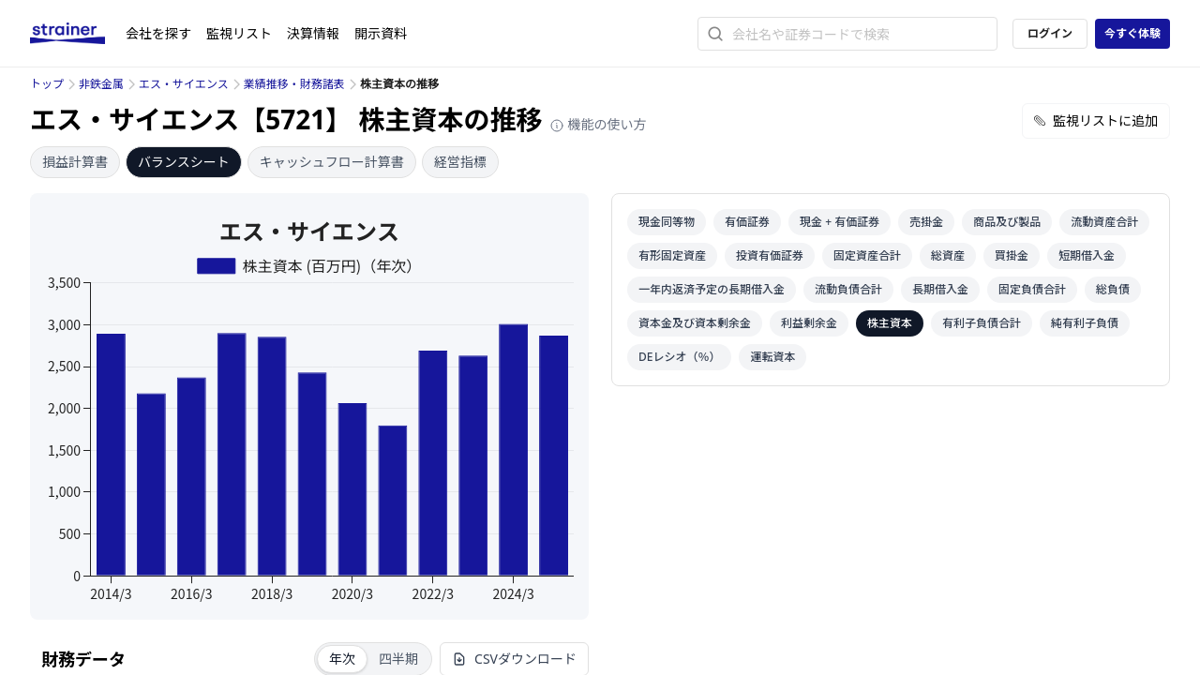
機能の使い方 (598, 124)
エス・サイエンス (184, 84)
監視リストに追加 (1096, 120)
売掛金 (926, 222)
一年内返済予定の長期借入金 (711, 289)
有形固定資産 (672, 255)
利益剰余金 (809, 323)
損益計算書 (75, 162)
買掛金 (1011, 255)
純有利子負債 (1084, 323)
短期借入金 (1086, 255)
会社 (158, 33)
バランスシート (184, 162)
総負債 (1113, 289)
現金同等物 (666, 222)
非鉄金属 (101, 84)
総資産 (948, 255)
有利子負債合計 (981, 323)
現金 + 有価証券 (839, 222)
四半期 (398, 659)
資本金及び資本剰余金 (694, 323)
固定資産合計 (867, 255)
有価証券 (747, 222)
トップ (47, 84)
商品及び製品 (1007, 222)
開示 (380, 33)
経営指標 (460, 162)
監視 (239, 33)
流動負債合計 (848, 289)
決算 (313, 33)
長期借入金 (940, 289)
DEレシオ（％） (679, 357)
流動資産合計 (1104, 222)
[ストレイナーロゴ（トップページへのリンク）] (78, 34)
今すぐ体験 (1132, 33)
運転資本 (772, 357)
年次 (342, 659)
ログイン (1050, 33)
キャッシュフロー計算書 (332, 162)
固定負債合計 (1032, 289)
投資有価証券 (769, 255)
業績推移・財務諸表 (294, 84)
